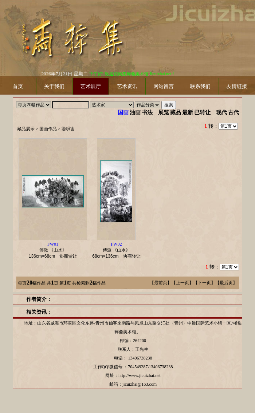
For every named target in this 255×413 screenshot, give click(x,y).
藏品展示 (26, 128)
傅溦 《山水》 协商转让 (55, 250)
